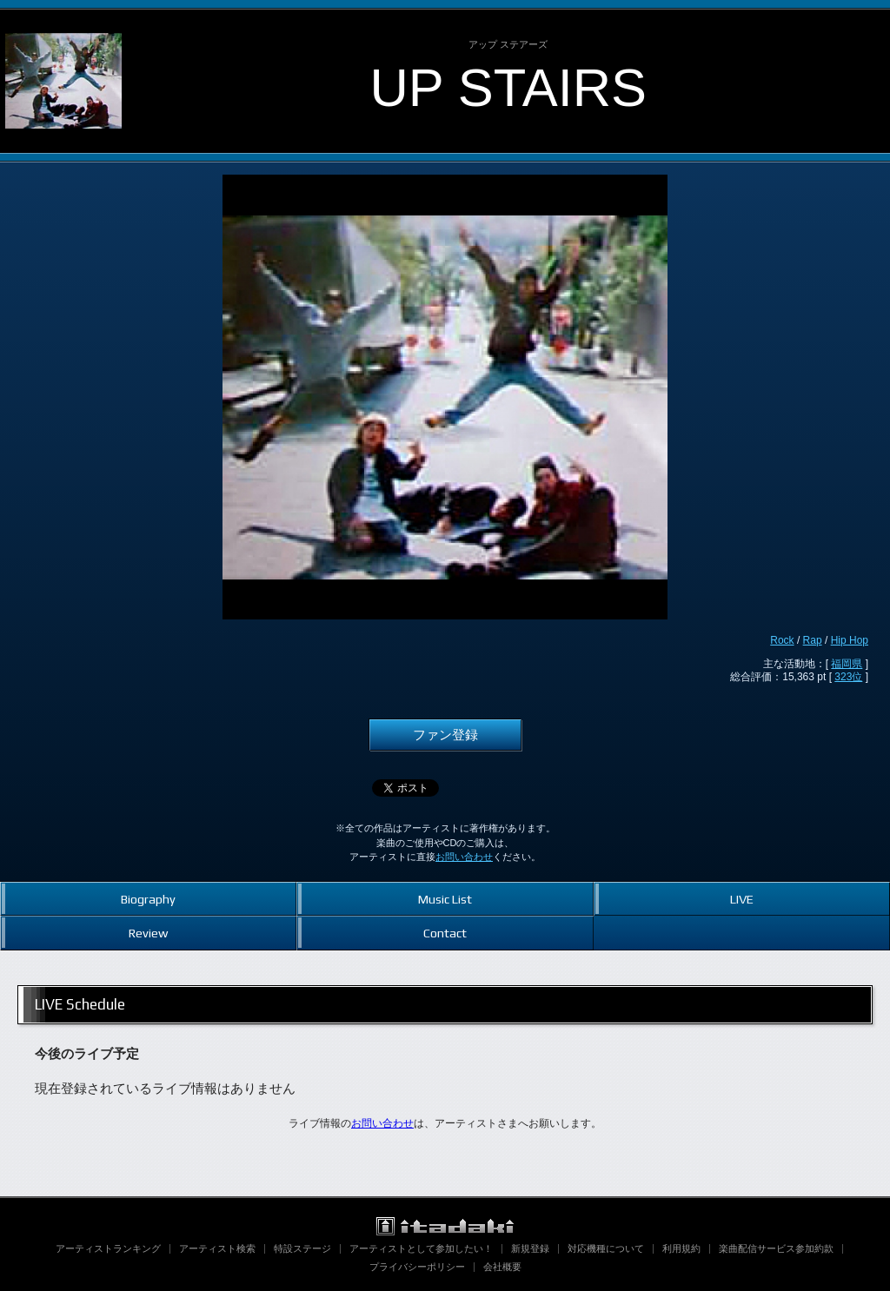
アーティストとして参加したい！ (421, 1248)
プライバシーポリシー (417, 1266)
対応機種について (606, 1248)
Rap (812, 640)
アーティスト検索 (217, 1248)
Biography (148, 898)
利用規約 (681, 1248)
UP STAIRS (508, 87)
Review (148, 932)
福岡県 (846, 664)
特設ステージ (302, 1248)
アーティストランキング (108, 1248)
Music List (445, 898)
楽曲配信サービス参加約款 (776, 1248)
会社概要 (502, 1266)
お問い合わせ (464, 856)
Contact (445, 932)
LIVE (742, 898)
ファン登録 (445, 735)
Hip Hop (849, 640)
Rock (782, 640)
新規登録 (530, 1248)
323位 (848, 677)
